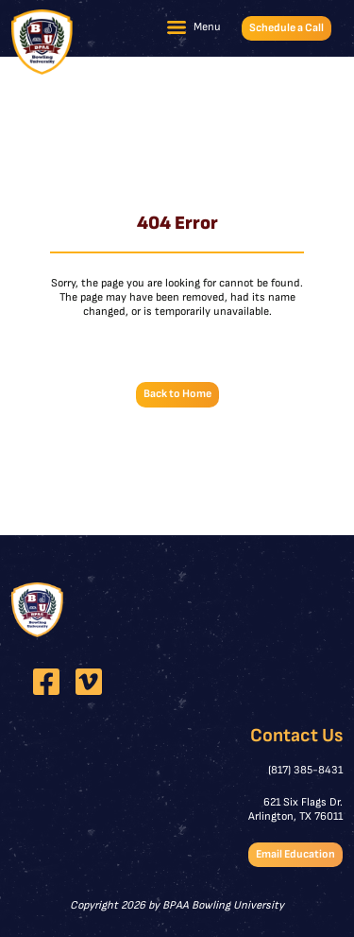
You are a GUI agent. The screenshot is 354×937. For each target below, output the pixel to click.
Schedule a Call (286, 28)
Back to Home (177, 394)
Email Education (295, 854)
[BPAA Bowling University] (42, 42)
